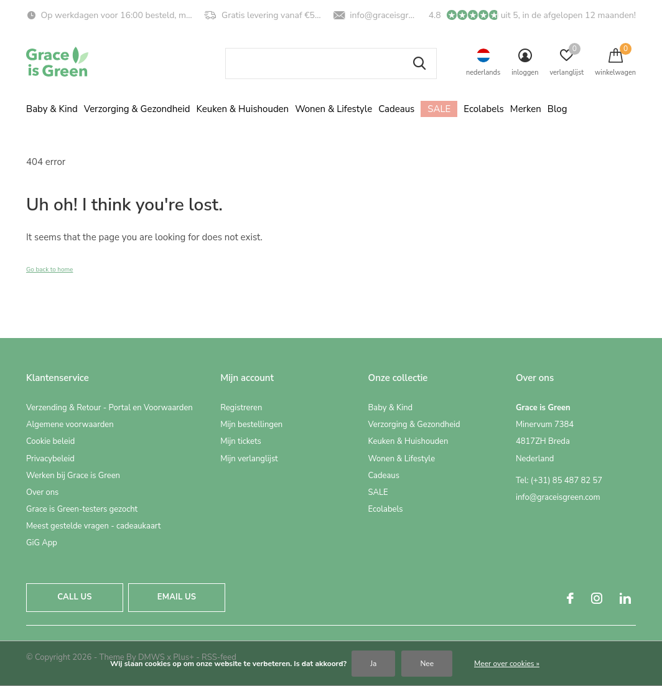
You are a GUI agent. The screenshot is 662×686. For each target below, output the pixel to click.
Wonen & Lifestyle (333, 109)
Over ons (42, 492)
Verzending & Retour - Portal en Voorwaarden (109, 407)
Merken (525, 109)
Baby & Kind (52, 109)
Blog (557, 109)
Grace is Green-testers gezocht (82, 509)
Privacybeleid (50, 458)
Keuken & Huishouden (243, 109)
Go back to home (49, 269)
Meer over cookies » (506, 664)
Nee (427, 664)
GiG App (41, 542)
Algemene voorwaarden (70, 424)
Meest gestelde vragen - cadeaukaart (93, 526)
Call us (74, 597)
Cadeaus (396, 109)
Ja (373, 664)
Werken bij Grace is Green (73, 475)
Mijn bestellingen (251, 424)
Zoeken (419, 63)
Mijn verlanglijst (249, 458)
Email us (176, 597)
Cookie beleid (50, 441)
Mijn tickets (240, 441)
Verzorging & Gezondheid (137, 109)
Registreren (241, 407)
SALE (438, 109)
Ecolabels (484, 109)
